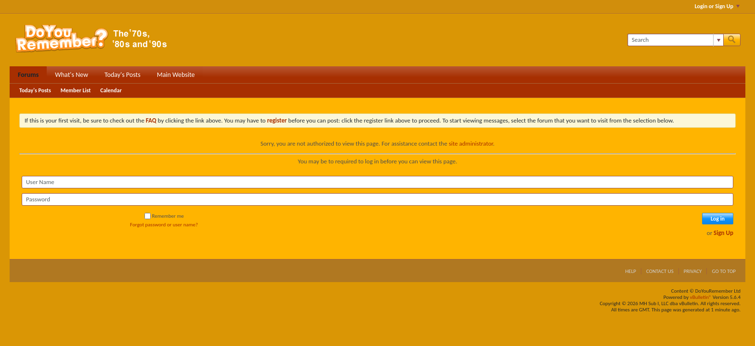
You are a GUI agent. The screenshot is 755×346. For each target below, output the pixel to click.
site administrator (471, 143)
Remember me (164, 216)
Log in (718, 218)
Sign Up (723, 232)
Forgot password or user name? (164, 225)
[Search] (675, 40)
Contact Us (660, 271)
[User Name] (377, 182)
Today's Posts (122, 75)
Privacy (693, 271)
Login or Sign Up (717, 6)
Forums (28, 75)
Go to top (724, 271)
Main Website (176, 75)
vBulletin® (701, 297)
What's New (71, 75)
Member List (76, 90)
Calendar (110, 90)
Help (630, 271)
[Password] (377, 199)
